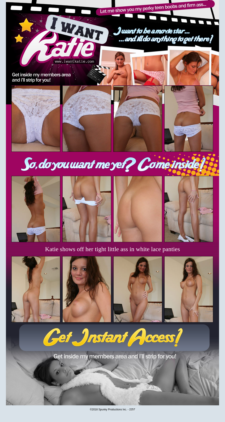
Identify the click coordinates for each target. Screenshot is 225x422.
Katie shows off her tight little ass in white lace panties (112, 249)
